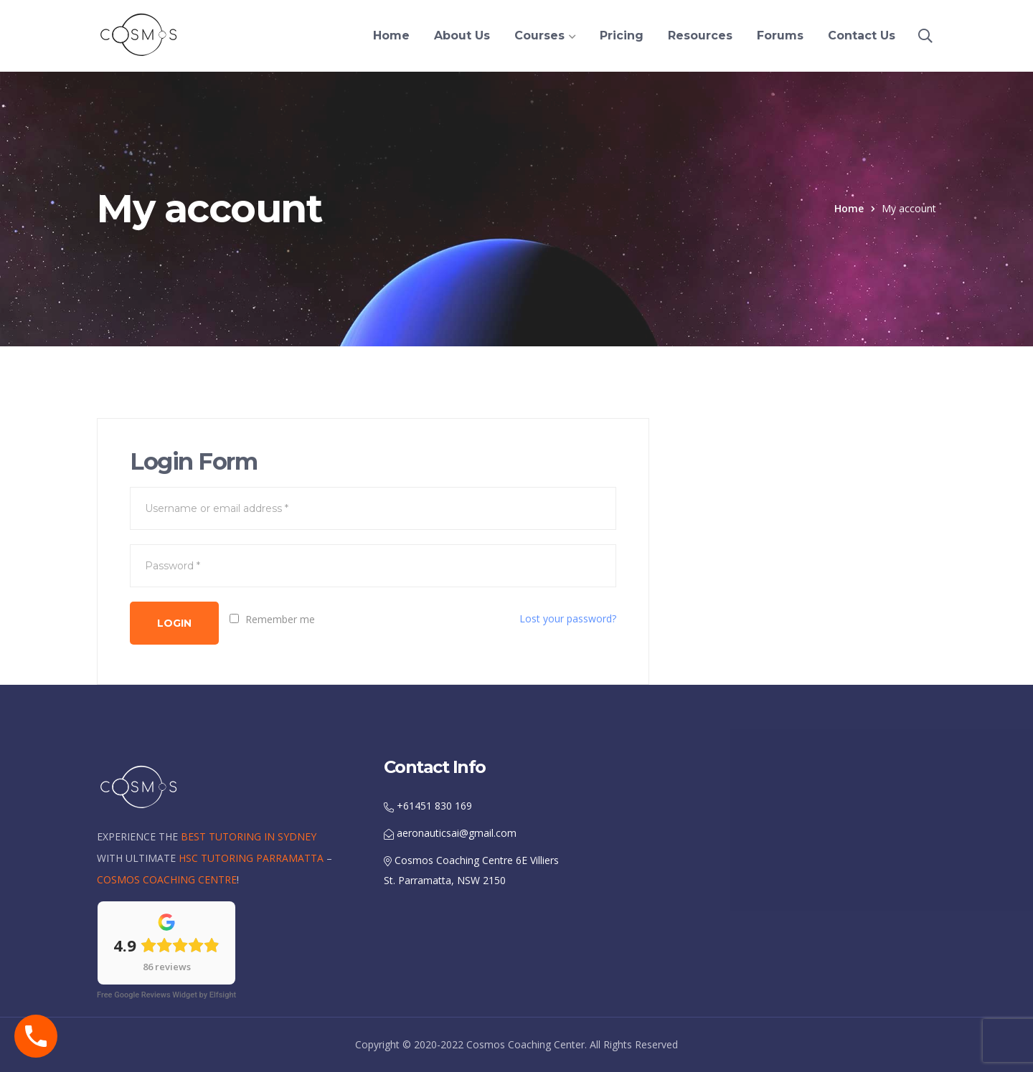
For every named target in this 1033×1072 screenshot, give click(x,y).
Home (849, 208)
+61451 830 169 (428, 805)
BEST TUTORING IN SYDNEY (248, 836)
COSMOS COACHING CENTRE (167, 879)
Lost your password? (567, 618)
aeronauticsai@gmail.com (450, 833)
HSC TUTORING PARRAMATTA (251, 858)
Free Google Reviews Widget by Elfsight (166, 995)
